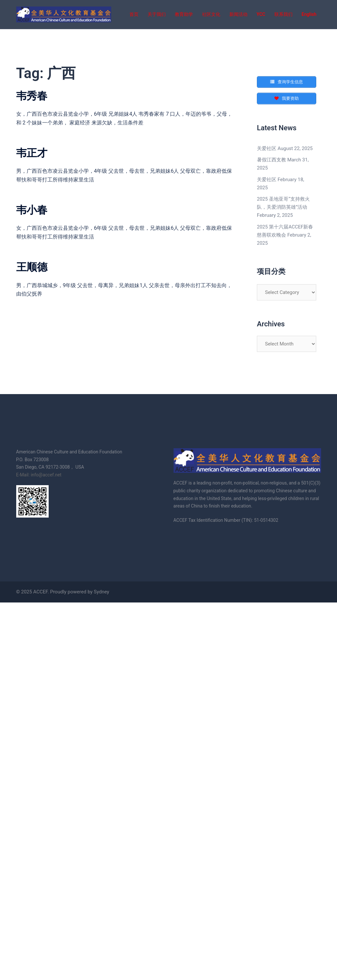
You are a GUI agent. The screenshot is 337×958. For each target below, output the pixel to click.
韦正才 (31, 153)
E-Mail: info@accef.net (39, 474)
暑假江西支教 (271, 160)
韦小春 (31, 210)
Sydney (101, 592)
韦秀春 (31, 96)
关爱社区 (266, 148)
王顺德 (31, 267)
